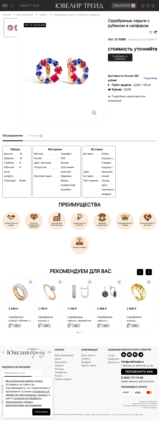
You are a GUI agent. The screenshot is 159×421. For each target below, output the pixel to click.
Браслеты (61, 362)
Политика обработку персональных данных (140, 405)
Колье (58, 375)
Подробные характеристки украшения (126, 98)
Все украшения (64, 355)
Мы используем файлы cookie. (24, 380)
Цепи (58, 358)
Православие (63, 379)
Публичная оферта (150, 407)
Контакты (114, 362)
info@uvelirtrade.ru (132, 361)
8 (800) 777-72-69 (132, 377)
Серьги (59, 365)
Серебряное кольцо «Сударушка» (135, 320)
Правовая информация (148, 401)
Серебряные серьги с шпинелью (104, 320)
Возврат (86, 362)
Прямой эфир (124, 5)
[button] (140, 272)
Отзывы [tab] (35, 135)
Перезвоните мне (139, 371)
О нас (111, 355)
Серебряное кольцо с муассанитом (46, 320)
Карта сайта (88, 365)
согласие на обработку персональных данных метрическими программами (24, 402)
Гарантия (113, 358)
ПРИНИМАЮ (41, 411)
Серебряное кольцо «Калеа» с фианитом (19, 320)
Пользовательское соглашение (145, 403)
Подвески (61, 372)
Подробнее (150, 78)
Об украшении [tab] (12, 135)
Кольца (59, 368)
